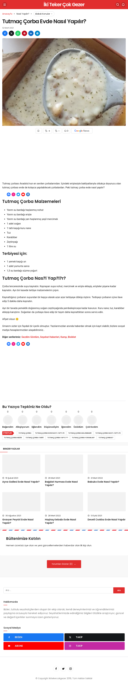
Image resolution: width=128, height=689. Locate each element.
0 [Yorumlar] (66, 130)
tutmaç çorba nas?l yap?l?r (108, 433)
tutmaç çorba (24, 433)
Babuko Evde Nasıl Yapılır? (103, 482)
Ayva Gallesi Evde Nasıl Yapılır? (21, 482)
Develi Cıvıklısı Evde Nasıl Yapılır (106, 519)
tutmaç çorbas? (105, 437)
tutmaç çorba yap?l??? (57, 437)
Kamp (64, 337)
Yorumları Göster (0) (62, 564)
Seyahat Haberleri (49, 337)
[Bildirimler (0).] (123, 4)
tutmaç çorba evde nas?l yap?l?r (49, 433)
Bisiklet (72, 337)
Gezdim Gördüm (30, 337)
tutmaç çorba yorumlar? (83, 437)
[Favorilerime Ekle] (39, 130)
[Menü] (4, 4)
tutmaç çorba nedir (13, 437)
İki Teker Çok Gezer (64, 4)
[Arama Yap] (117, 4)
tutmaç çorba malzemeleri (80, 433)
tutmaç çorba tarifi (35, 437)
